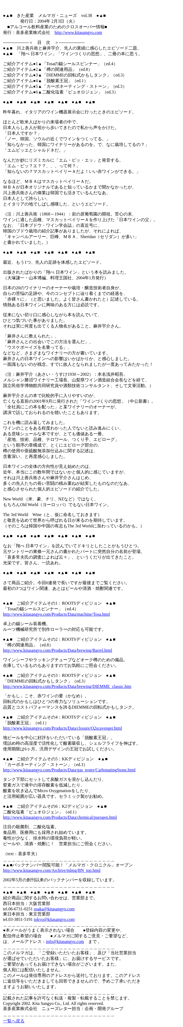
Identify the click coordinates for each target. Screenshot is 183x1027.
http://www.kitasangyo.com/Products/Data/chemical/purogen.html (60, 817)
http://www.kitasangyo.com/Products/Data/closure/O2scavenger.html (62, 728)
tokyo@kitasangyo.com (54, 919)
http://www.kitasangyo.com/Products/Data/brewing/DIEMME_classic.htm (67, 686)
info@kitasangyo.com (65, 941)
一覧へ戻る (13, 1021)
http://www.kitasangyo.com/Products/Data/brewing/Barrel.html (57, 650)
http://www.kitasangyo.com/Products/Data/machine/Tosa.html (56, 614)
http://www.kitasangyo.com (78, 32)
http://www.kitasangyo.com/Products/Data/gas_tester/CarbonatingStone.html (69, 770)
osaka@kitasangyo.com (54, 909)
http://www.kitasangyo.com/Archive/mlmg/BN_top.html (52, 870)
